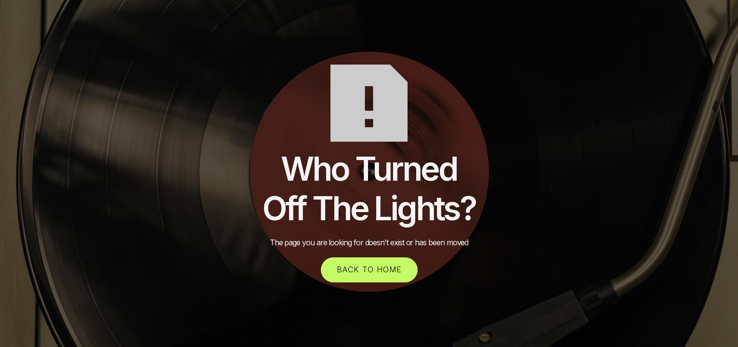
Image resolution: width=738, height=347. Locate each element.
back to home (369, 269)
